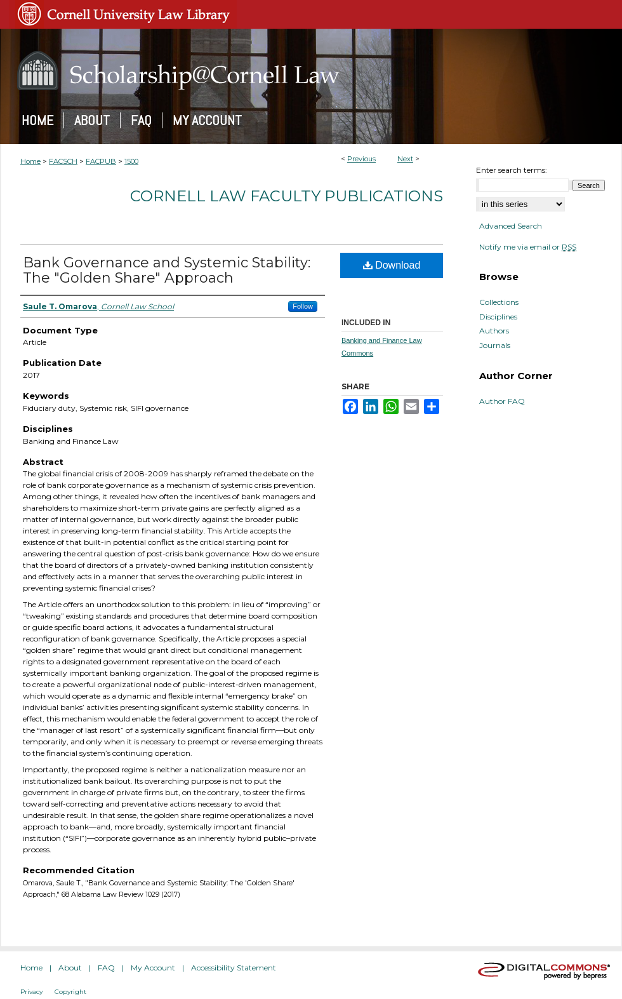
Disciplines (498, 316)
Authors (494, 330)
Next (405, 158)
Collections (499, 302)
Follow (303, 306)
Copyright (70, 992)
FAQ (106, 967)
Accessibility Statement (233, 967)
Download (392, 265)
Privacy (31, 992)
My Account (153, 967)
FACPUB (101, 161)
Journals (494, 345)
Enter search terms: (511, 170)
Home (30, 161)
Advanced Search (510, 226)
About (70, 967)
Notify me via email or (527, 247)
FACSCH (63, 161)
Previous (361, 158)
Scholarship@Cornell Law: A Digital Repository (311, 70)
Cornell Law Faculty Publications (286, 196)
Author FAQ (502, 401)
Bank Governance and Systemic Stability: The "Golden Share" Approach (166, 270)
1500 (131, 161)
